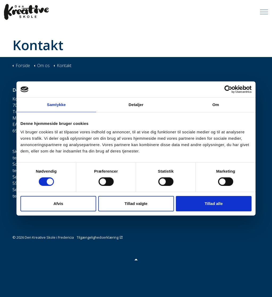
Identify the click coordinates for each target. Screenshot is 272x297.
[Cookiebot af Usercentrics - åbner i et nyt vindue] (228, 89)
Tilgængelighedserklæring (99, 237)
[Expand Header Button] (264, 12)
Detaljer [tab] (136, 104)
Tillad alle (214, 203)
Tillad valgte (136, 203)
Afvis (58, 203)
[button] (136, 259)
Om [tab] (215, 104)
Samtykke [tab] (56, 104)
